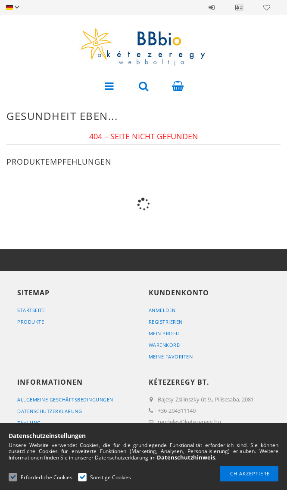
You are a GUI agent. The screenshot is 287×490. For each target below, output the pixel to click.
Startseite (31, 310)
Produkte (30, 321)
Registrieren (166, 321)
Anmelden (211, 7)
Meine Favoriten (171, 356)
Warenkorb (164, 345)
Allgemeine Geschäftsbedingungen (65, 399)
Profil (239, 7)
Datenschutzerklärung (49, 411)
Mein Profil (165, 333)
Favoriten (266, 7)
